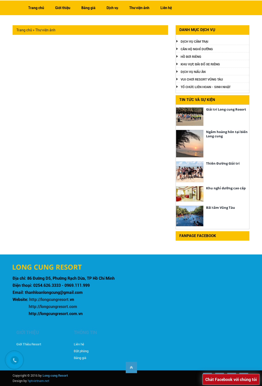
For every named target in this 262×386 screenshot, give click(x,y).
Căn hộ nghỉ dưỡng (197, 49)
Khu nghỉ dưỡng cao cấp (226, 188)
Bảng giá (88, 8)
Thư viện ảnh (139, 8)
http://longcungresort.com (53, 306)
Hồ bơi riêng (191, 57)
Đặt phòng (81, 351)
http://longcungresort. (49, 299)
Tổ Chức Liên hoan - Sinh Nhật (206, 87)
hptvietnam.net (38, 381)
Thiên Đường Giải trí (223, 163)
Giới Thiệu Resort (28, 344)
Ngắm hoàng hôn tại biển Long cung (227, 134)
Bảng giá (80, 358)
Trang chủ (36, 8)
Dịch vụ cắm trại (194, 41)
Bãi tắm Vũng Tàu (220, 207)
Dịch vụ (112, 8)
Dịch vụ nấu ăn (193, 72)
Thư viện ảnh (45, 30)
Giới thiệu (62, 8)
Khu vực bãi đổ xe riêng (200, 64)
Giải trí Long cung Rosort (226, 109)
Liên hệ (166, 8)
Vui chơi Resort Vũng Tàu (202, 79)
